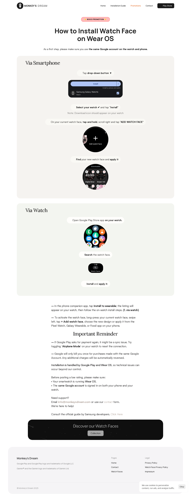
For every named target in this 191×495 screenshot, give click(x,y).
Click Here (117, 414)
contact (108, 402)
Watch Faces (117, 473)
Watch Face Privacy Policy (156, 468)
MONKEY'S (35, 5)
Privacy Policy (151, 464)
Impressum (150, 473)
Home (113, 464)
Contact (115, 468)
